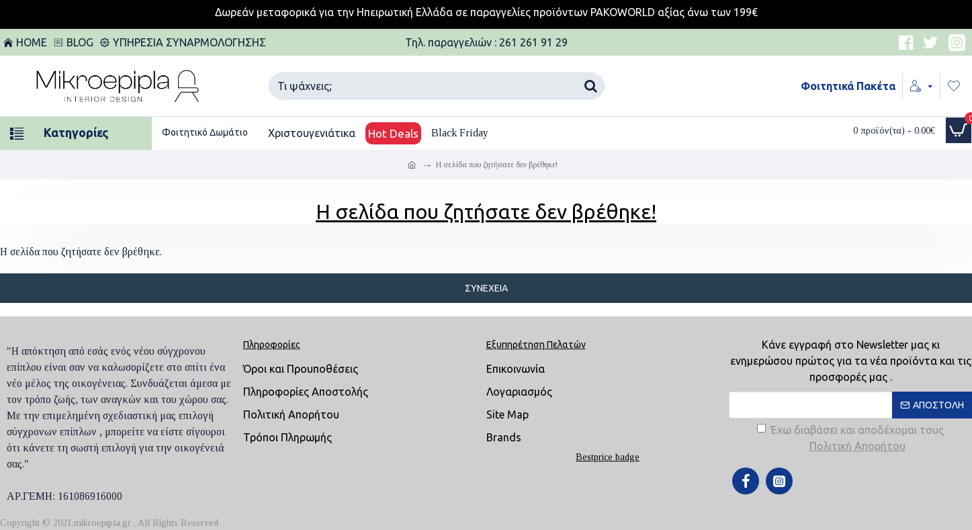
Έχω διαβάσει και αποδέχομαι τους (850, 439)
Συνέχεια (486, 288)
